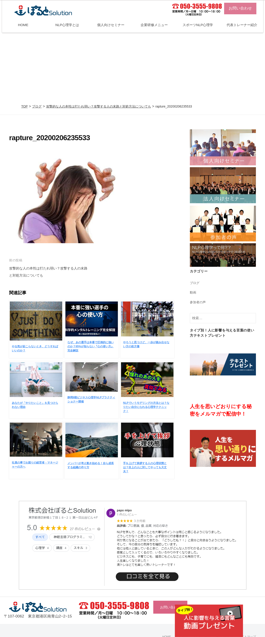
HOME (23, 25)
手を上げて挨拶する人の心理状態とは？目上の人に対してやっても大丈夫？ (145, 467)
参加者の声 (198, 302)
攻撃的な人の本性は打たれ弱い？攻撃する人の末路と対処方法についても (98, 106)
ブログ (37, 106)
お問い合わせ (240, 8)
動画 (193, 292)
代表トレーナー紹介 (242, 25)
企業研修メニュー (154, 25)
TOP (24, 106)
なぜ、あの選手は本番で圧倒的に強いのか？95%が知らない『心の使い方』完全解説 (90, 346)
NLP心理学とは (67, 25)
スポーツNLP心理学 (198, 25)
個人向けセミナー (110, 25)
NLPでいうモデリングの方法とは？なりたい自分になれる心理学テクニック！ (146, 407)
